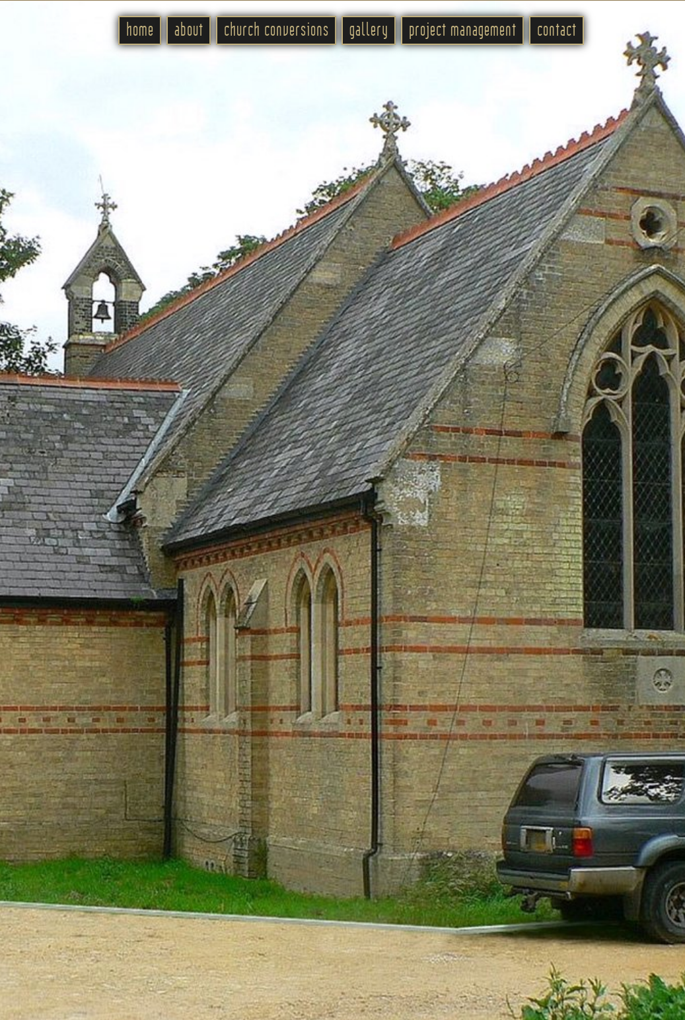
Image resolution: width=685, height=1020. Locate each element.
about (188, 30)
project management (463, 30)
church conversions (276, 30)
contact (557, 30)
